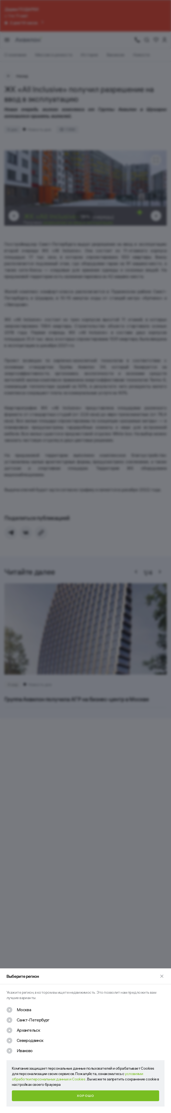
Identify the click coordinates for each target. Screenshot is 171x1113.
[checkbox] (18, 1010)
